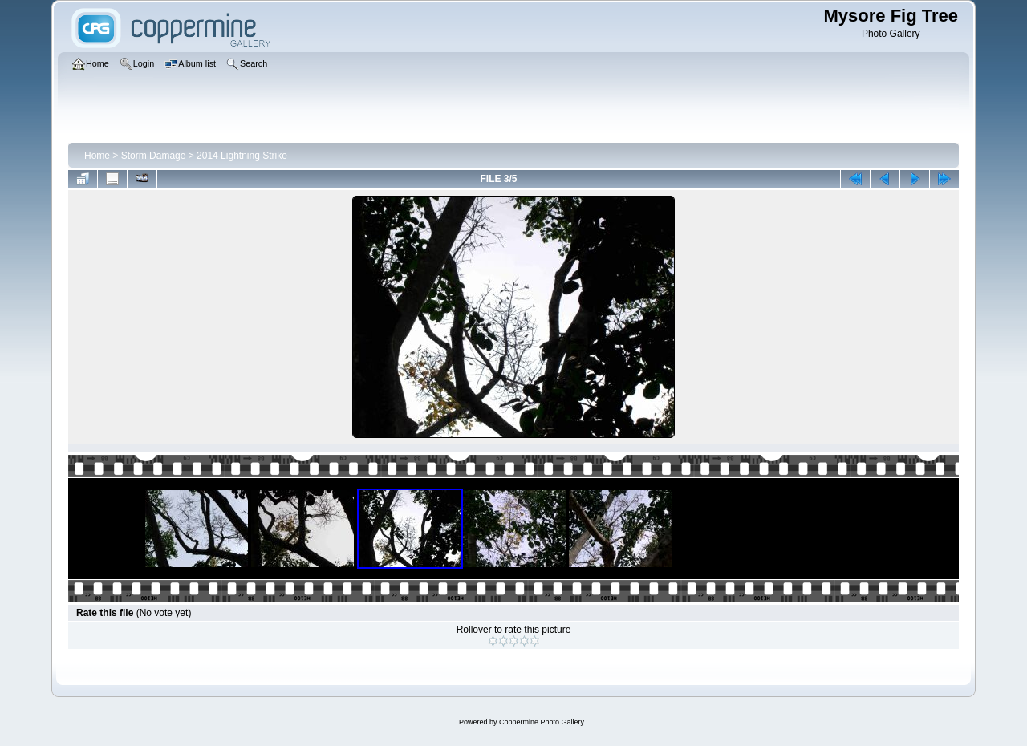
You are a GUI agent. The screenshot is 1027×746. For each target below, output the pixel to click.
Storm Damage (153, 155)
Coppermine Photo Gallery (541, 722)
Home (97, 155)
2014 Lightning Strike (242, 155)
